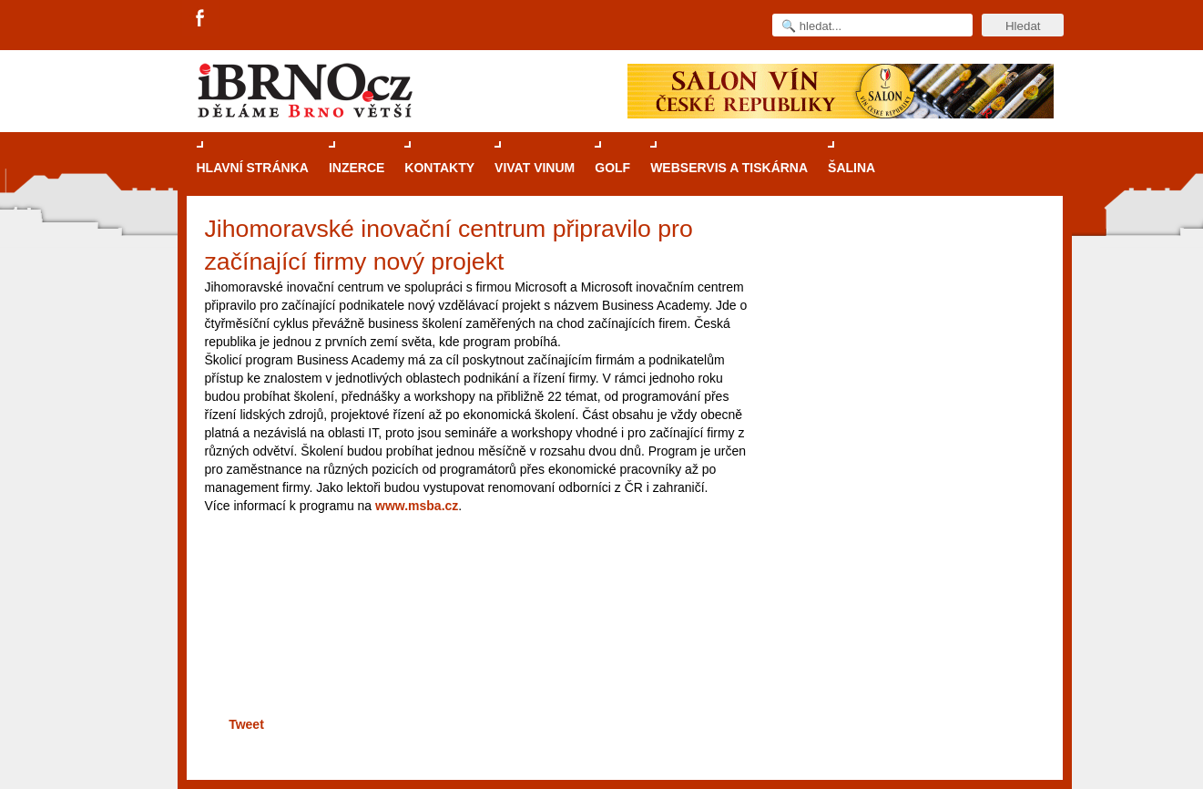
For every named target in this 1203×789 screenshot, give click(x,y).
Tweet (246, 724)
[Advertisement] (474, 651)
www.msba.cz (416, 505)
